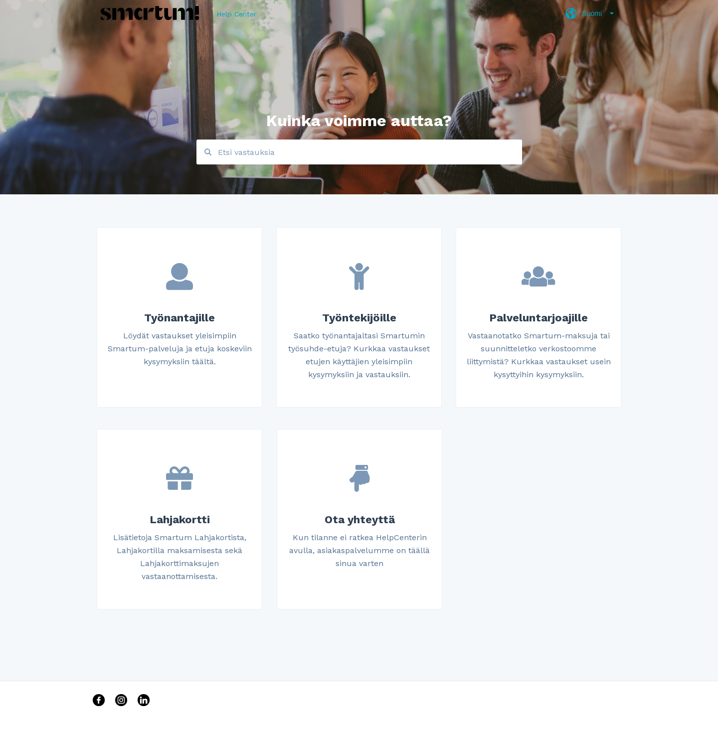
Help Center (236, 14)
